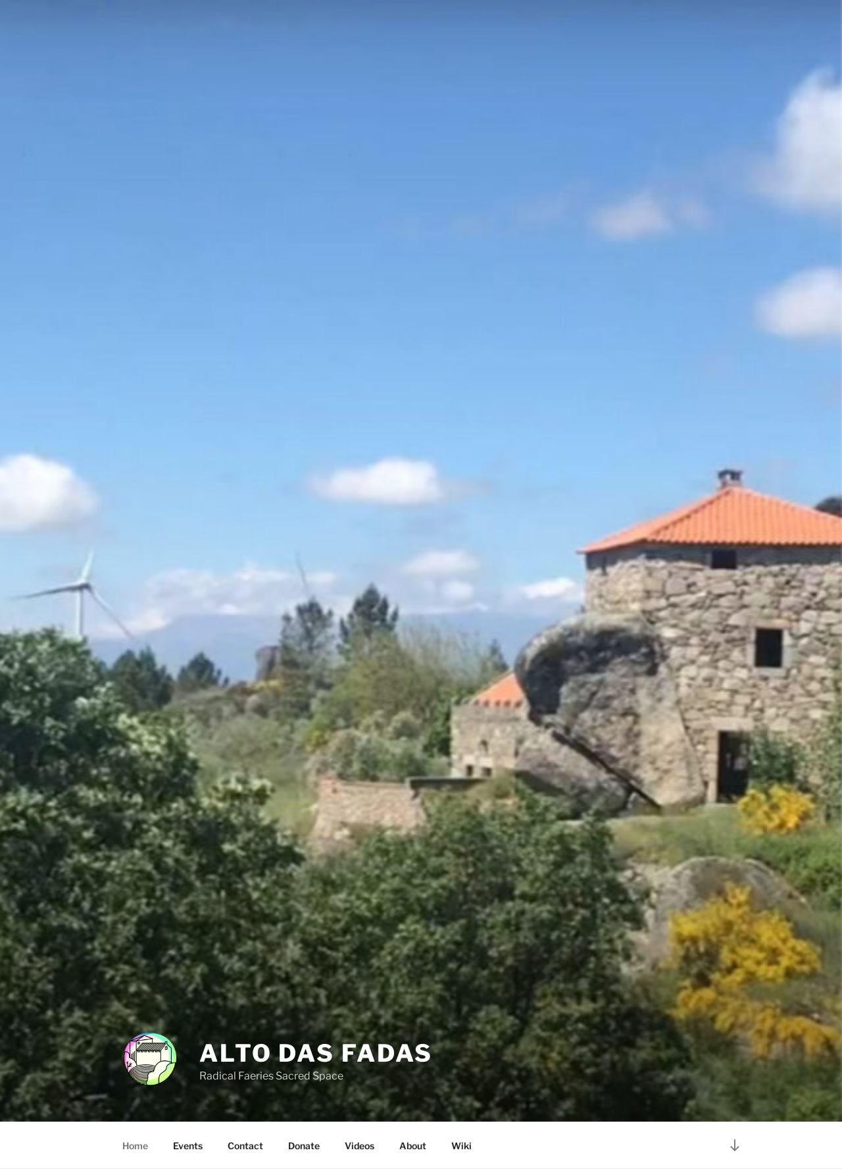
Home (135, 1145)
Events (188, 1145)
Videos (359, 1145)
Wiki (461, 1145)
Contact (245, 1145)
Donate (304, 1145)
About (412, 1145)
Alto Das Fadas (316, 1053)
